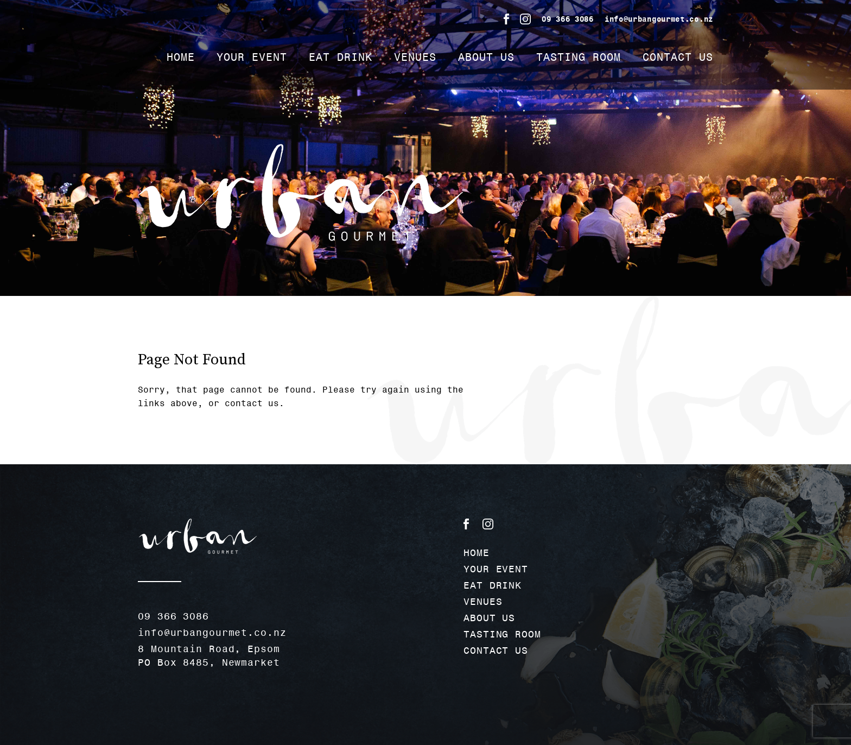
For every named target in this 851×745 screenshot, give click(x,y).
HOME (181, 57)
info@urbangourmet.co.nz (659, 19)
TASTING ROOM (578, 57)
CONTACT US (678, 57)
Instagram (525, 19)
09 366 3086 (568, 19)
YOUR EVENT (252, 57)
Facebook (506, 19)
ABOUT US (486, 57)
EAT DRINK (340, 57)
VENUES (415, 57)
